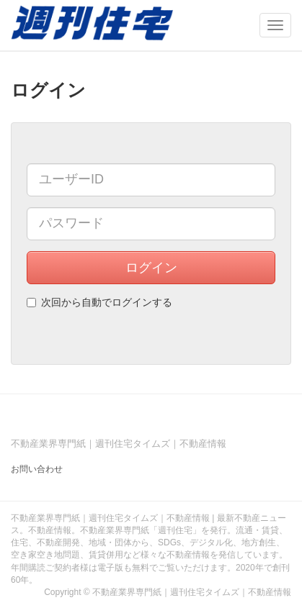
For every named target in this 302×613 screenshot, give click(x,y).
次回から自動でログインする (99, 302)
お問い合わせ (37, 469)
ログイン (151, 267)
